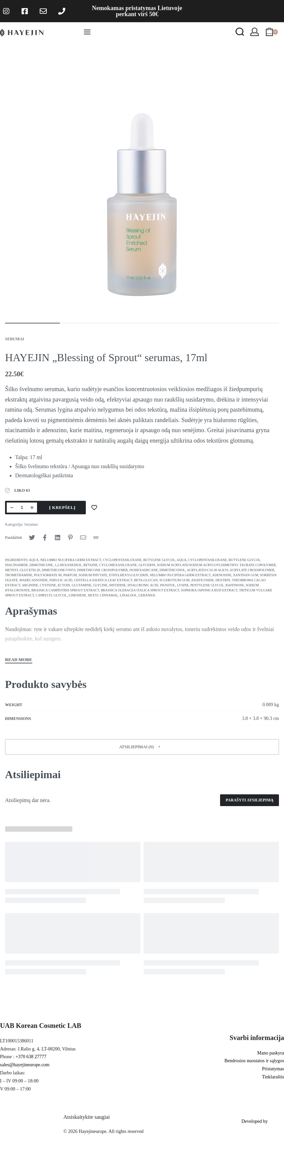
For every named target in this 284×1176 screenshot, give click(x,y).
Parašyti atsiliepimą (249, 800)
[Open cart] (271, 31)
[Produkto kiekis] (22, 507)
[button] (142, 747)
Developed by (254, 1121)
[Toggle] (18, 660)
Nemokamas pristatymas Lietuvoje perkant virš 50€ (137, 11)
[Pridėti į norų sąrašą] (94, 507)
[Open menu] (87, 32)
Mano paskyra (270, 1053)
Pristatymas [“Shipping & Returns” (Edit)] (273, 1068)
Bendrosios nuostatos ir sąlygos (254, 1060)
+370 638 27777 (30, 1056)
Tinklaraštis (273, 1076)
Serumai (14, 339)
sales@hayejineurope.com (24, 1064)
